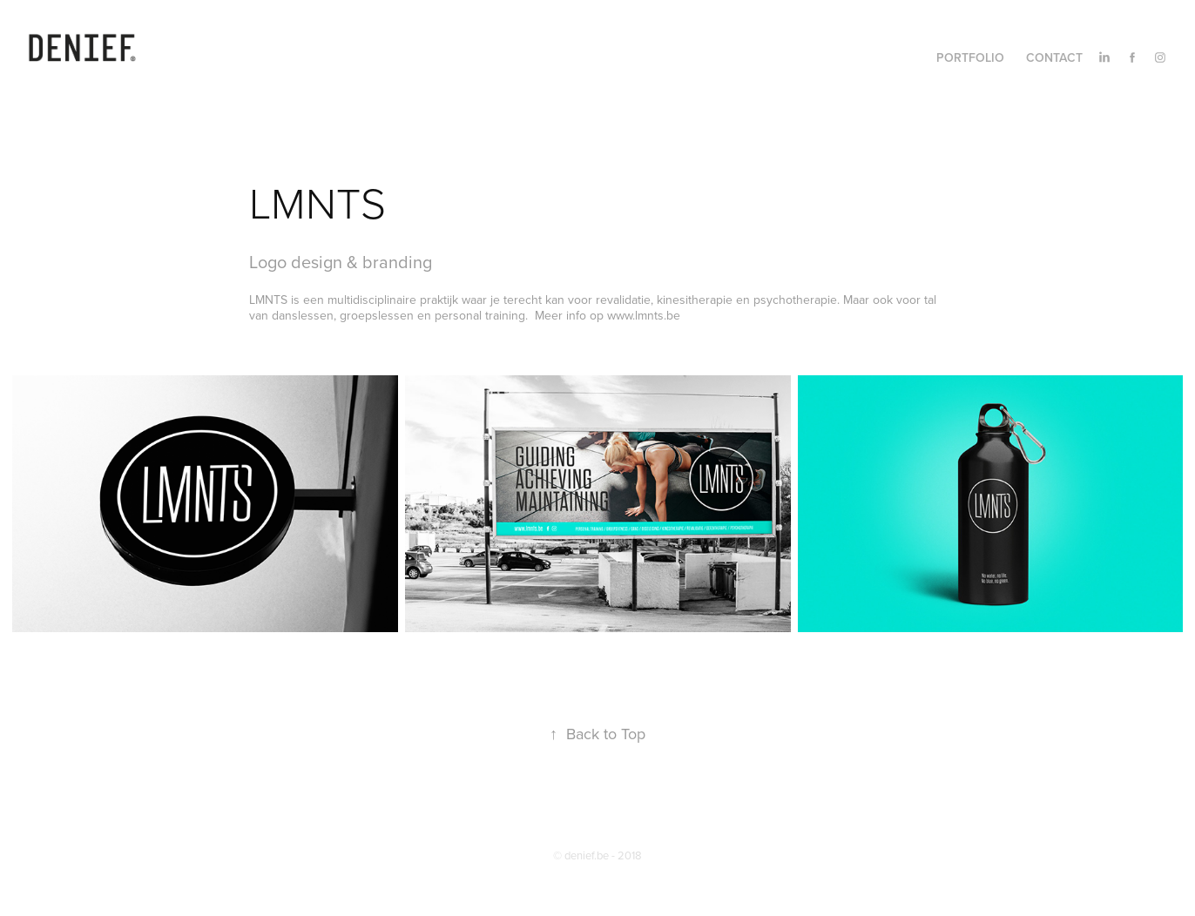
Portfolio (970, 57)
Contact (1054, 57)
